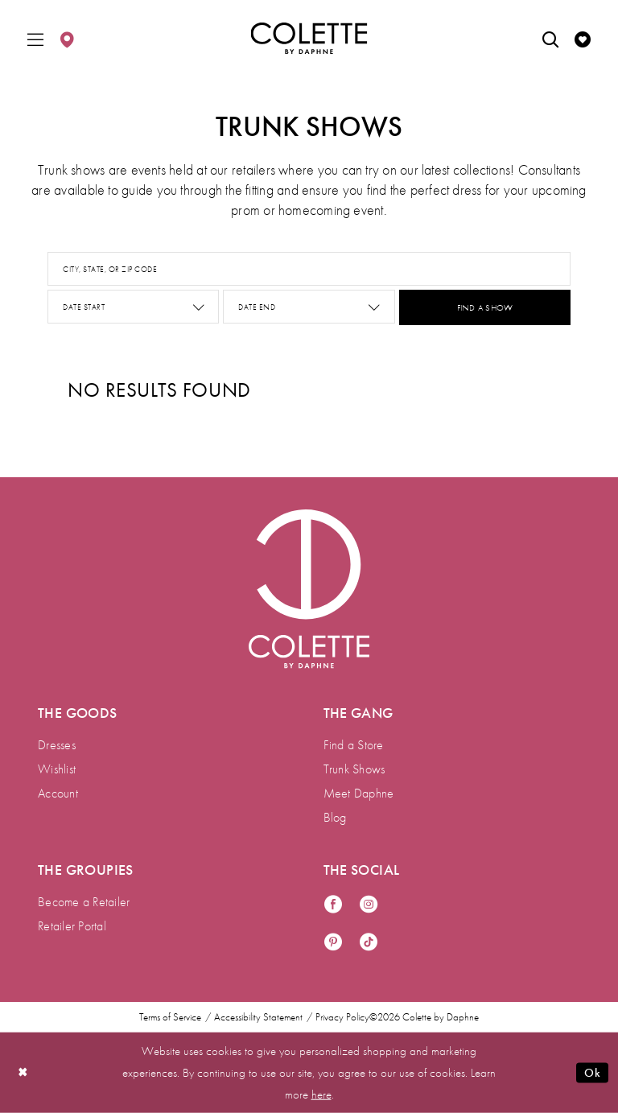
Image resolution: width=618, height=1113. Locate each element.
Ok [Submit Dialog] (592, 1073)
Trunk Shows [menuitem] (354, 769)
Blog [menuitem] (335, 817)
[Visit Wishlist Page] (583, 38)
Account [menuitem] (58, 793)
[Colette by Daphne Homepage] (309, 39)
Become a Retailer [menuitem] (84, 901)
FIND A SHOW (485, 307)
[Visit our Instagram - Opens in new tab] (368, 905)
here (321, 1094)
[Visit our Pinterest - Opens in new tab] (333, 943)
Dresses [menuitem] (57, 744)
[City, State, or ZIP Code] (309, 269)
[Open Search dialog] (550, 38)
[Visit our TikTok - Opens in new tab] (368, 943)
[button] (35, 38)
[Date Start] (133, 307)
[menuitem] (35, 38)
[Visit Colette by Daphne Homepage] (309, 589)
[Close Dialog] (23, 1072)
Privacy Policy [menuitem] (342, 1017)
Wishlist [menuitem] (57, 769)
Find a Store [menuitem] (353, 744)
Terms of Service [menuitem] (170, 1017)
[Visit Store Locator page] (67, 38)
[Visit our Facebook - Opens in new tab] (333, 905)
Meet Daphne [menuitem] (358, 793)
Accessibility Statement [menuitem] (258, 1017)
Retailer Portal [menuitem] (72, 925)
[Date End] (308, 307)
